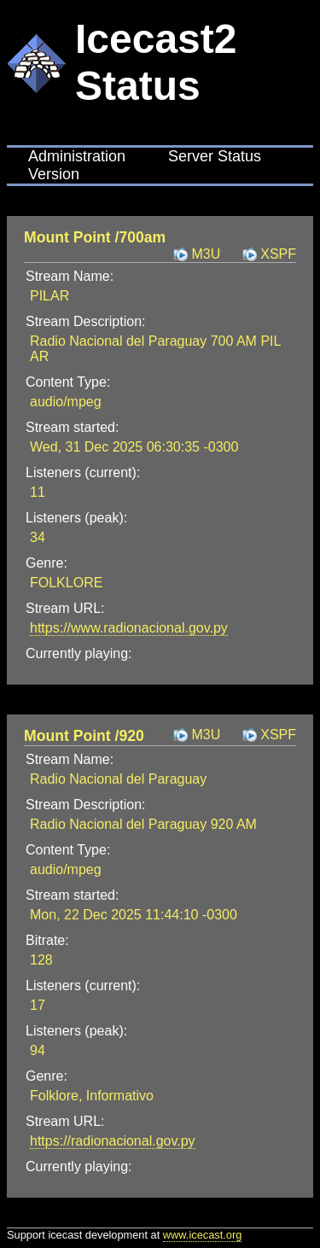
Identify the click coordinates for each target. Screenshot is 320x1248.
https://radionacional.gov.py (112, 1141)
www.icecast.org (202, 1234)
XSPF (278, 254)
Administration (76, 156)
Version (53, 174)
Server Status (214, 156)
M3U (205, 254)
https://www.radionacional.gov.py (129, 628)
